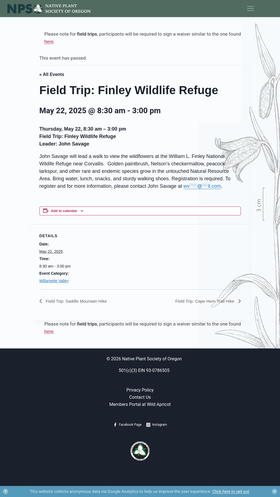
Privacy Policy (140, 390)
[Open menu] (263, 8)
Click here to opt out (230, 491)
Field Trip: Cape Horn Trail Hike (204, 301)
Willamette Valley (54, 281)
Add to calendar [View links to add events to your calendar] (64, 211)
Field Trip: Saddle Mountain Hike (77, 301)
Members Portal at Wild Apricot (140, 404)
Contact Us (140, 397)
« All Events (51, 74)
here (49, 41)
